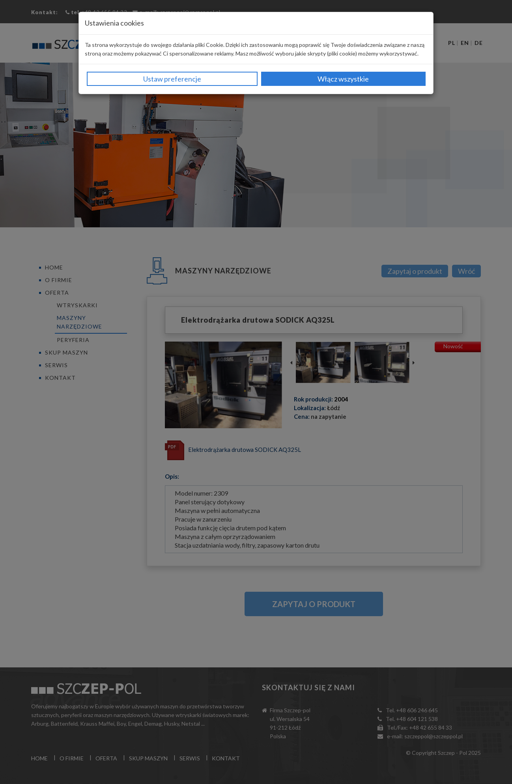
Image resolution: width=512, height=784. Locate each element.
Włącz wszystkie (343, 78)
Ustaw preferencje (172, 78)
